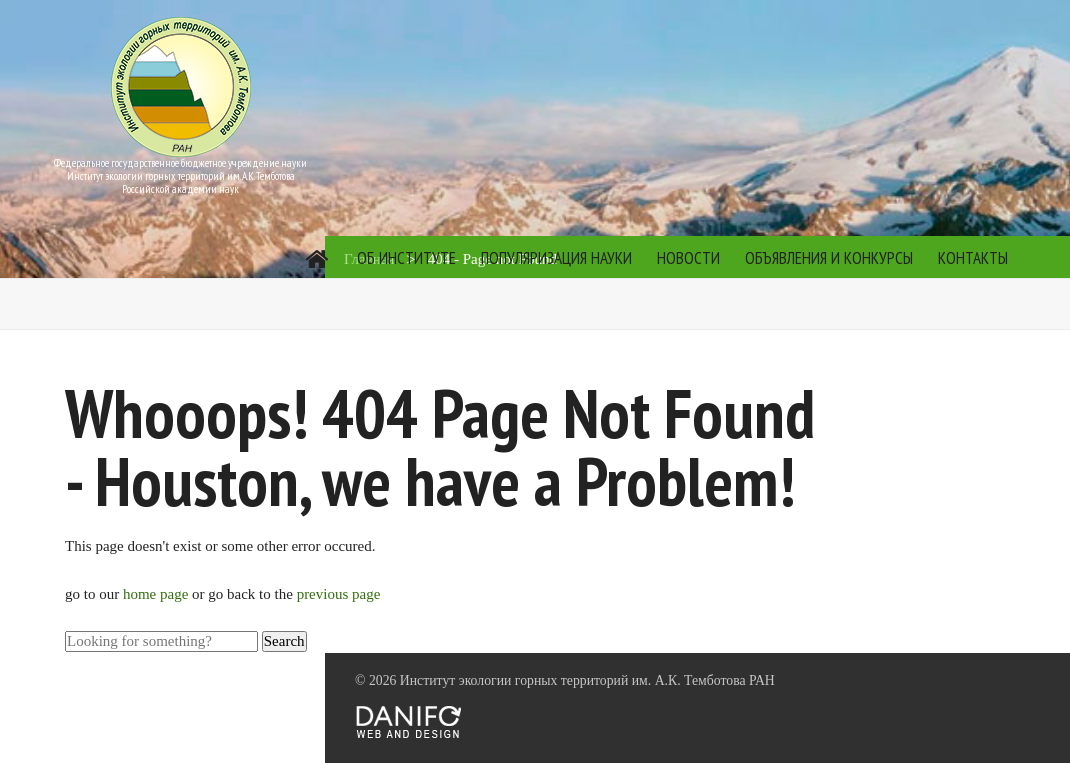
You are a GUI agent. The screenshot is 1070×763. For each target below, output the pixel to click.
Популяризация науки (556, 258)
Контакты (973, 258)
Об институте (406, 258)
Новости (688, 258)
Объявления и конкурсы (829, 258)
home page (157, 594)
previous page (339, 594)
